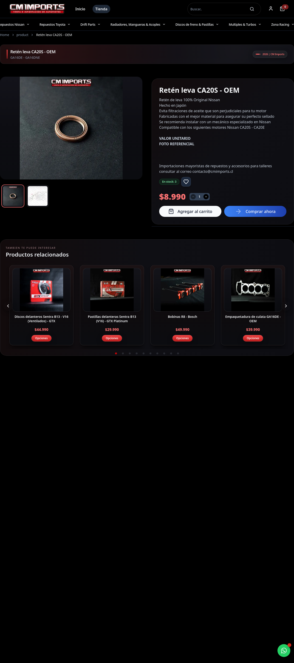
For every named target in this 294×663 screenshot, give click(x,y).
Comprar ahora (255, 211)
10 (178, 353)
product (22, 35)
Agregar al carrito (190, 211)
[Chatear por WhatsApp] (283, 650)
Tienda (101, 8)
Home (4, 35)
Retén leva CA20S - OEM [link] (54, 35)
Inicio (80, 8)
